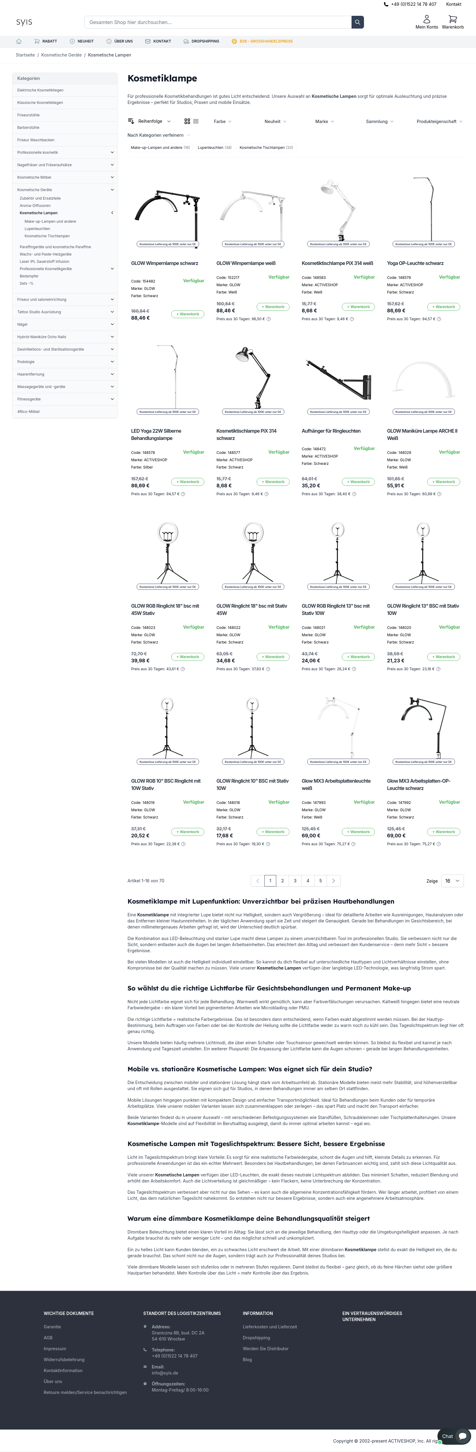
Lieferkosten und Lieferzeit (270, 1326)
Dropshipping (256, 1337)
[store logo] (38, 22)
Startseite (25, 54)
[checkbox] (187, 121)
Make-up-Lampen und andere (160, 147)
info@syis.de (165, 1372)
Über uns (53, 1381)
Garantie (52, 1326)
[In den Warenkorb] (187, 314)
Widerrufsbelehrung (64, 1359)
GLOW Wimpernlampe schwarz (164, 263)
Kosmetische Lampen (109, 54)
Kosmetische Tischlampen (266, 147)
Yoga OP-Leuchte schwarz (415, 263)
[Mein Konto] (427, 22)
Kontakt (453, 4)
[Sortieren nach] (155, 121)
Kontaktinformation (63, 1370)
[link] (258, 881)
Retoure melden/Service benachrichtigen (85, 1392)
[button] (454, 1436)
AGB (48, 1337)
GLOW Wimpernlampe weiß (245, 263)
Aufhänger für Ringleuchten (331, 431)
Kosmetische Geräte (61, 54)
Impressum (55, 1348)
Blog (247, 1359)
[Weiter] (334, 881)
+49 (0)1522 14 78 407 (414, 4)
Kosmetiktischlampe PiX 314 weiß (337, 263)
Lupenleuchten (215, 147)
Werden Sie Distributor (266, 1348)
